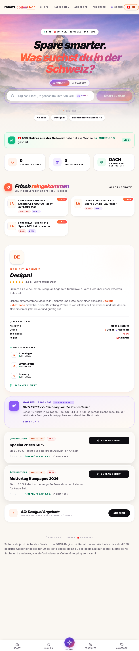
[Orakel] (69, 644)
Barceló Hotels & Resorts (87, 117)
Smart (59, 83)
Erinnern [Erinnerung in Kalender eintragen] (60, 456)
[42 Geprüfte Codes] (24, 162)
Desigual (59, 117)
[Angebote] (122, 646)
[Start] (17, 646)
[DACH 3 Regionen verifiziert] (114, 162)
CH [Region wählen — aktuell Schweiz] (130, 7)
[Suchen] (48, 646)
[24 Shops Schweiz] (69, 162)
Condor (41, 117)
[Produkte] (90, 646)
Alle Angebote (122, 187)
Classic (79, 83)
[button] (69, 447)
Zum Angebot (109, 440)
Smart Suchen (114, 96)
